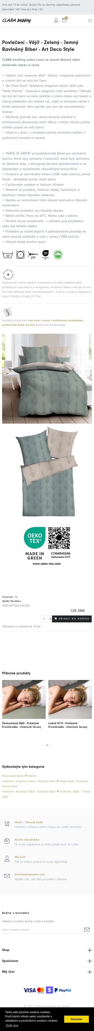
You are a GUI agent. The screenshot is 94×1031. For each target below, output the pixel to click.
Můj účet (20, 857)
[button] (47, 745)
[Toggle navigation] (90, 20)
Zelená (32, 776)
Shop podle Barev (13, 776)
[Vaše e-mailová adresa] (42, 930)
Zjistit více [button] (12, 1025)
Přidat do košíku (71, 619)
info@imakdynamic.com (30, 874)
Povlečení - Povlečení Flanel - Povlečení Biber (29, 781)
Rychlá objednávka (27, 839)
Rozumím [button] (76, 1019)
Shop (47, 950)
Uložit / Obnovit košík (29, 822)
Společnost (47, 961)
